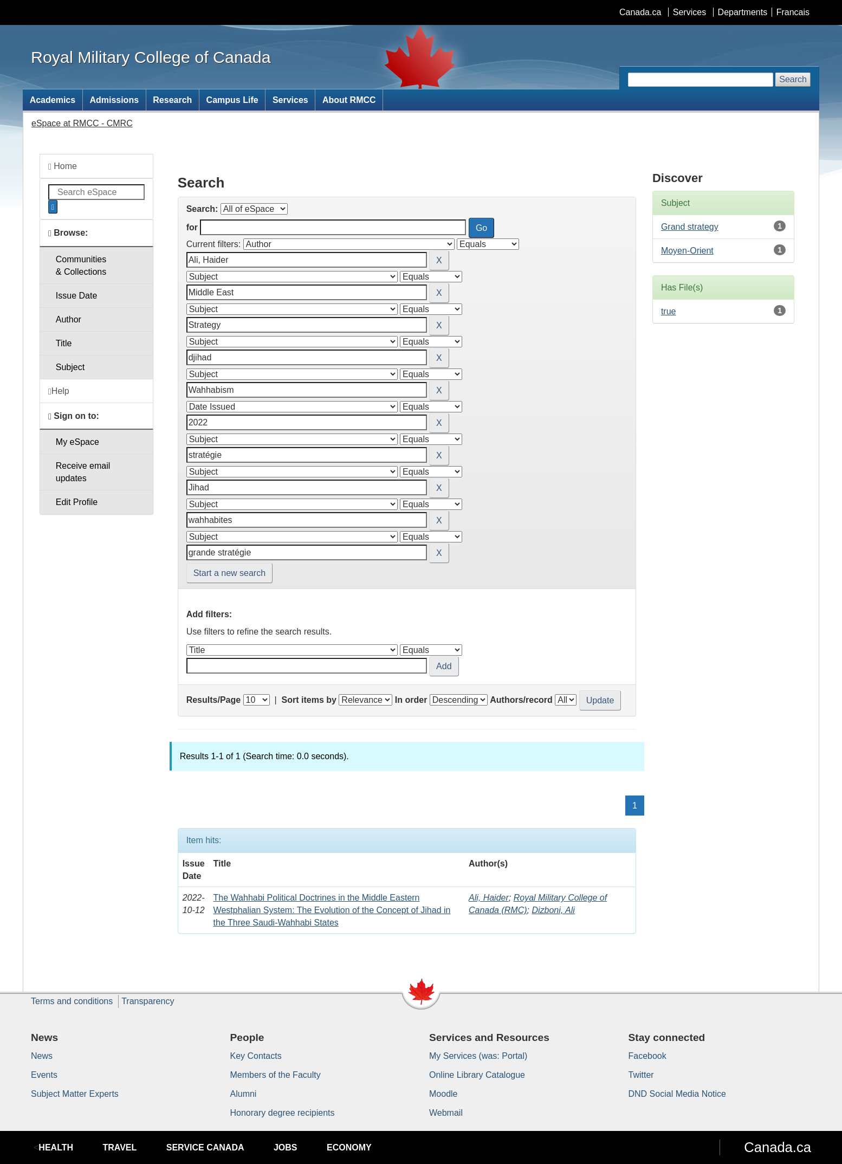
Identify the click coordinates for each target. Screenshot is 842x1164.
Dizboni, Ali (553, 910)
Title (64, 343)
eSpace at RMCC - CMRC (82, 123)
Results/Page (213, 699)
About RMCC (349, 100)
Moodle (443, 1093)
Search (793, 79)
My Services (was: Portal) (478, 1055)
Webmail (446, 1112)
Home (62, 166)
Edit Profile (77, 502)
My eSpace (77, 442)
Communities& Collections (81, 265)
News (42, 1055)
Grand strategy (689, 226)
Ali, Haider (489, 897)
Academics (53, 100)
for (192, 227)
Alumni (243, 1093)
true (668, 311)
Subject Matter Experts (75, 1093)
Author (68, 319)
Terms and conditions (72, 1001)
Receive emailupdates (83, 472)
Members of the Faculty (275, 1074)
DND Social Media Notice (678, 1093)
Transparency (147, 1001)
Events (44, 1074)
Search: (202, 209)
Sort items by (309, 699)
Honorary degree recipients (282, 1112)
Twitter (641, 1074)
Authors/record (521, 699)
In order (411, 699)
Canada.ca (640, 12)
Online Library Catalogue (477, 1074)
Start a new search (229, 573)
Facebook (647, 1055)
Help (58, 391)
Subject (70, 367)
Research (172, 100)
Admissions (114, 100)
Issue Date (76, 295)
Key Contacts (256, 1055)
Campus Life (232, 100)
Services (689, 12)
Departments (743, 12)
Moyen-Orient (687, 250)
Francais (792, 12)
